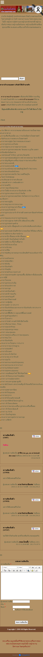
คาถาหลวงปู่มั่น (7, 202)
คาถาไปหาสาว (6, 318)
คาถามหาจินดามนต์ (8, 299)
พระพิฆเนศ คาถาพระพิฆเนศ (11, 180)
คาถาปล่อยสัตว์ (7, 349)
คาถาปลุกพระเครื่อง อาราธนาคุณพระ (15, 335)
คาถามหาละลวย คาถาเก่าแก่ (12, 365)
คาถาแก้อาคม (6, 247)
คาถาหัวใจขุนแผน (8, 392)
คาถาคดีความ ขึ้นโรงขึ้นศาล (11, 242)
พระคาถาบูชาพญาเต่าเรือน (11, 207)
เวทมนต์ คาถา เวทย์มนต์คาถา (12, 182)
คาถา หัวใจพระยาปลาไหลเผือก (12, 376)
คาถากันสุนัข (6, 269)
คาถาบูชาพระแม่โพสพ (9, 144)
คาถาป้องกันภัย (7, 340)
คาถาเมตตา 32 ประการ (10, 305)
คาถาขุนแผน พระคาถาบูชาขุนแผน (14, 218)
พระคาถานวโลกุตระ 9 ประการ (12, 343)
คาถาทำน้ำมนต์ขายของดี (10, 398)
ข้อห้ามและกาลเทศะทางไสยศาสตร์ (14, 139)
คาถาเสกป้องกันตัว (8, 291)
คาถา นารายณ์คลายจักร (10, 379)
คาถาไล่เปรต (6, 280)
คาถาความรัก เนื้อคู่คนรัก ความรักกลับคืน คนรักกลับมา (21, 226)
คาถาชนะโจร (6, 338)
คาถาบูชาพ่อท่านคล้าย (9, 223)
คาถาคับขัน (5, 264)
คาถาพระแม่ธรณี (7, 163)
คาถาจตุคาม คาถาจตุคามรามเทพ (13, 147)
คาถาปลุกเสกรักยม (8, 327)
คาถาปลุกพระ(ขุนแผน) (9, 371)
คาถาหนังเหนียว (7, 261)
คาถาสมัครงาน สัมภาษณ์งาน (12, 234)
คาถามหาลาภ (6, 395)
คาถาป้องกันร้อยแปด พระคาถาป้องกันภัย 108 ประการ (21, 308)
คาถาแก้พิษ (5, 250)
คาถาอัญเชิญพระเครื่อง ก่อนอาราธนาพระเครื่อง (18, 160)
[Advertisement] (21, 35)
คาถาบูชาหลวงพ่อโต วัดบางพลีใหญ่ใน (15, 174)
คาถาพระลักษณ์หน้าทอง (10, 171)
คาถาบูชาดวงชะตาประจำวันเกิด (13, 193)
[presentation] (21, 613)
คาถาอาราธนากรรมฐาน (10, 346)
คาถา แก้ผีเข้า (6, 420)
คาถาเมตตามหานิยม (9, 390)
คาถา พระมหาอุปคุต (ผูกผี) (11, 381)
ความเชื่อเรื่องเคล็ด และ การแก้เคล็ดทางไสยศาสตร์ (20, 136)
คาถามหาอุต (6, 288)
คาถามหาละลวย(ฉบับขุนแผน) (12, 362)
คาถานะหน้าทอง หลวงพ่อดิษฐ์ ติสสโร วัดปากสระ (19, 169)
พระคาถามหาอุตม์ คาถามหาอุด (13, 417)
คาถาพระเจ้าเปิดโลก (9, 354)
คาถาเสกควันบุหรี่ (7, 297)
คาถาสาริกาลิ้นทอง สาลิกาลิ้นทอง (13, 236)
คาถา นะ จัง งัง (6, 412)
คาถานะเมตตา (6, 310)
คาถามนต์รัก (6, 185)
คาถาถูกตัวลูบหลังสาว (9, 316)
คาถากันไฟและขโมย (9, 245)
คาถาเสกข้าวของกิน (8, 294)
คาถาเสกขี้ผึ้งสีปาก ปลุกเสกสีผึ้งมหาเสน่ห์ (16, 313)
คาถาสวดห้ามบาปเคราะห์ (10, 272)
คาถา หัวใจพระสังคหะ (9, 403)
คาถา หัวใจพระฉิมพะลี (9, 409)
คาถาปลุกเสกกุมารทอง (9, 329)
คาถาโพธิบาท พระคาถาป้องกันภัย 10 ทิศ (16, 191)
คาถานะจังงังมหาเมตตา (10, 368)
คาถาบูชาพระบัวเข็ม (8, 283)
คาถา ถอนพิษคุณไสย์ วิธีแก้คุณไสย (14, 373)
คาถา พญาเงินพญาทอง (9, 188)
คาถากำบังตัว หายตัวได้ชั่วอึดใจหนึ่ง (14, 321)
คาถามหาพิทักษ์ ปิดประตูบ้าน (12, 401)
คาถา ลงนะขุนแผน (8, 332)
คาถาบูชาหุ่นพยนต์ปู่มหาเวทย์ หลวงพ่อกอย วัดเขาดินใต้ (21, 158)
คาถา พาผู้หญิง (6, 302)
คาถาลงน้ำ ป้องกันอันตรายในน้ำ (13, 239)
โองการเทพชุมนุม (7, 177)
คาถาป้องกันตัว (6, 266)
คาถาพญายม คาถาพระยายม (12, 204)
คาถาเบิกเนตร (6, 351)
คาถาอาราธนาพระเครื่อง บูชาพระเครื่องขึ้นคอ (18, 406)
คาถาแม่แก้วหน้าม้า (8, 210)
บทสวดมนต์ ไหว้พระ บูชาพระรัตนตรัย (15, 155)
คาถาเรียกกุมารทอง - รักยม (11, 324)
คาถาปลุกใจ (5, 360)
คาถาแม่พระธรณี (7, 166)
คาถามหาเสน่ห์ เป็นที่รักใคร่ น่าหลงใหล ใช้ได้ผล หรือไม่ (21, 231)
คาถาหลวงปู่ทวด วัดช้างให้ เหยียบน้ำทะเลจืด (17, 221)
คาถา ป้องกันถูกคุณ (8, 414)
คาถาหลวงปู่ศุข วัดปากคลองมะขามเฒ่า (16, 141)
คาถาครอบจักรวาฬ (8, 286)
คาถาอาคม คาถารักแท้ (9, 357)
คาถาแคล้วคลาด (7, 258)
